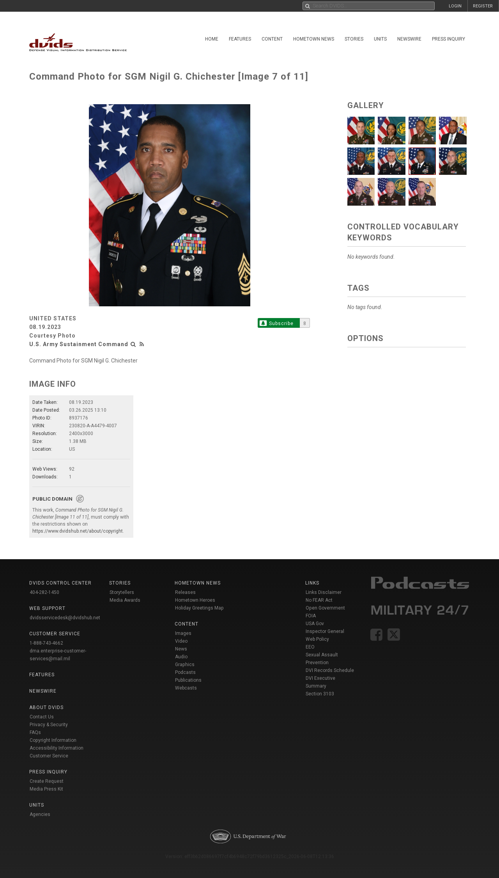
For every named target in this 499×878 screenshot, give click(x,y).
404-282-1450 (44, 592)
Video (181, 641)
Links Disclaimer (324, 592)
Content (272, 39)
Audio (181, 656)
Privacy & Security (49, 724)
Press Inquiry (448, 39)
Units (380, 39)
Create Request (47, 781)
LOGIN (455, 6)
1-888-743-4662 (46, 643)
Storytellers (122, 592)
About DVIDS (46, 707)
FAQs (35, 732)
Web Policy (317, 639)
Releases (185, 592)
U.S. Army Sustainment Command (78, 344)
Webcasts (186, 688)
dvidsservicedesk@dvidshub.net (65, 617)
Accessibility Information (56, 748)
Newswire (409, 39)
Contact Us (42, 717)
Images (183, 633)
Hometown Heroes (195, 600)
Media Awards (125, 600)
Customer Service (49, 756)
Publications (188, 680)
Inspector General (325, 631)
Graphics (185, 664)
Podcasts (185, 672)
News (181, 649)
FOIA (311, 616)
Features (240, 39)
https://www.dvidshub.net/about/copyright (77, 531)
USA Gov (315, 623)
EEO (310, 647)
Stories (354, 39)
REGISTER (483, 6)
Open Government (325, 608)
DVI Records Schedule (330, 670)
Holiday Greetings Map (199, 608)
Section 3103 (320, 694)
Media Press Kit (46, 789)
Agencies (40, 814)
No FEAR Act (319, 600)
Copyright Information (53, 740)
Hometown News (313, 39)
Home (211, 39)
